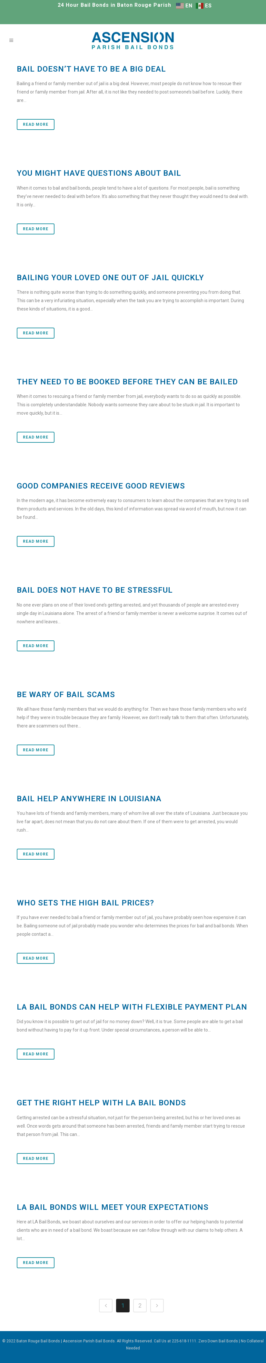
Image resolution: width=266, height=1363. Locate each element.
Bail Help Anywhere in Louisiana (89, 798)
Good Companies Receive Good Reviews (101, 485)
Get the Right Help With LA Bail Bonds (101, 1102)
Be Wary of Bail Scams (66, 694)
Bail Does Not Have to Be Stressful (95, 590)
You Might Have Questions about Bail (99, 173)
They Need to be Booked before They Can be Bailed (127, 381)
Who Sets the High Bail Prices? (85, 902)
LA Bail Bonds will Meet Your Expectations (113, 1207)
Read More (35, 124)
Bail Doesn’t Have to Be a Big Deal (91, 69)
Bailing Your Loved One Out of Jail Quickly (110, 277)
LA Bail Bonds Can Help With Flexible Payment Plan (132, 1007)
